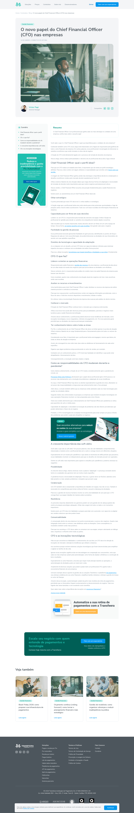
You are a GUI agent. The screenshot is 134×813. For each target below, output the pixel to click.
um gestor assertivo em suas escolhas (77, 226)
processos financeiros (93, 589)
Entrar (91, 4)
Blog (30, 13)
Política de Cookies (74, 763)
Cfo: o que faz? (25, 138)
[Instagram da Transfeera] (16, 752)
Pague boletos (47, 757)
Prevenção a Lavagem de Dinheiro (79, 757)
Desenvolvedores (71, 4)
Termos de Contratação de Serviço (79, 751)
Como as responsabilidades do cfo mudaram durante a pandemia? (31, 142)
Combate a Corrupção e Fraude (78, 760)
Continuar (110, 808)
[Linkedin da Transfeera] (20, 752)
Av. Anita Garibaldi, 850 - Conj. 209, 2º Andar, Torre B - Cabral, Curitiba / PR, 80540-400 (67, 793)
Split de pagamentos (48, 772)
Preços (37, 4)
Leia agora (22, 718)
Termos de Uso (73, 748)
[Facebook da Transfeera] (24, 752)
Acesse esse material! (58, 593)
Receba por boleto (48, 754)
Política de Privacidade (75, 754)
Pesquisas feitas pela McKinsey (61, 377)
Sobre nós (57, 4)
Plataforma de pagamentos (51, 766)
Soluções (28, 4)
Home (17, 13)
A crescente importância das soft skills (32, 146)
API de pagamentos (48, 769)
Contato (97, 748)
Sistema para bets (48, 781)
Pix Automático (47, 751)
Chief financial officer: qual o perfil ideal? (31, 133)
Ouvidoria (98, 751)
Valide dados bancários (49, 763)
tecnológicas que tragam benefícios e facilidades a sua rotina (88, 252)
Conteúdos (47, 4)
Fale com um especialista (107, 4)
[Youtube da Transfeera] (28, 752)
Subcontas (45, 778)
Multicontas (46, 775)
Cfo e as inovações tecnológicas (30, 149)
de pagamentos (111, 573)
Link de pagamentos (48, 760)
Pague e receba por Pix (49, 748)
